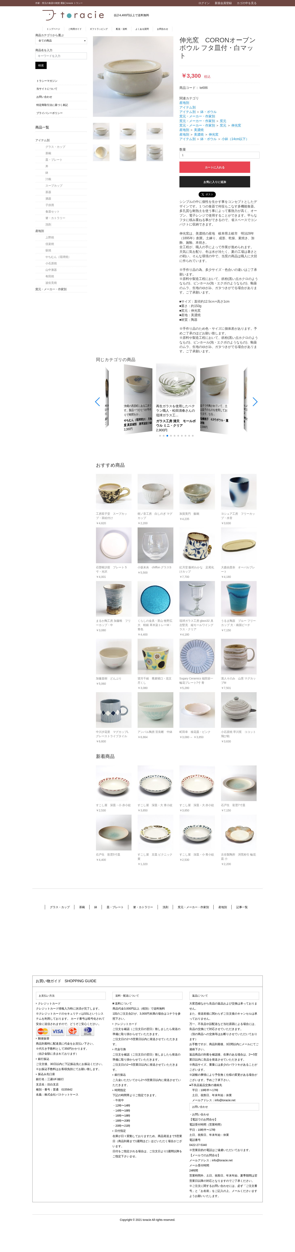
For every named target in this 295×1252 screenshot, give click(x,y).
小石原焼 (51, 263)
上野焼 (49, 237)
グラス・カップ (55, 146)
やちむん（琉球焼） (58, 256)
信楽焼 (49, 244)
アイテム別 (42, 140)
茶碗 (48, 153)
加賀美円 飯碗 (189, 513)
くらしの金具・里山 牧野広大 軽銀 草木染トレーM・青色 (155, 625)
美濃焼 (199, 130)
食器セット (52, 211)
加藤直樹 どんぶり (108, 678)
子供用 (49, 205)
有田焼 (49, 276)
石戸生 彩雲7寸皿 (233, 805)
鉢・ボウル (208, 112)
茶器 (48, 192)
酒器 (48, 198)
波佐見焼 (51, 282)
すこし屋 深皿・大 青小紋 (155, 805)
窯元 (223, 121)
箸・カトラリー (55, 218)
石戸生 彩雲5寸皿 (108, 854)
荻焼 (48, 250)
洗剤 (48, 224)
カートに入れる (215, 167)
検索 (41, 65)
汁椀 (48, 179)
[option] (133, 76)
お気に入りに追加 (214, 182)
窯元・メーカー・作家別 (50, 289)
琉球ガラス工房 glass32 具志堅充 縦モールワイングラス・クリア (196, 625)
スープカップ (53, 185)
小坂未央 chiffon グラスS (154, 567)
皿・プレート (53, 159)
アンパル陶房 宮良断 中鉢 (155, 731)
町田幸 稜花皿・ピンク (195, 731)
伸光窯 (236, 125)
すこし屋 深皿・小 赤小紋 (113, 805)
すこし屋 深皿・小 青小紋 (196, 854)
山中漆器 (51, 269)
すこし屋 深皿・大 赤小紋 (196, 805)
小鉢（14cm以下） (235, 139)
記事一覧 (242, 907)
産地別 (39, 231)
